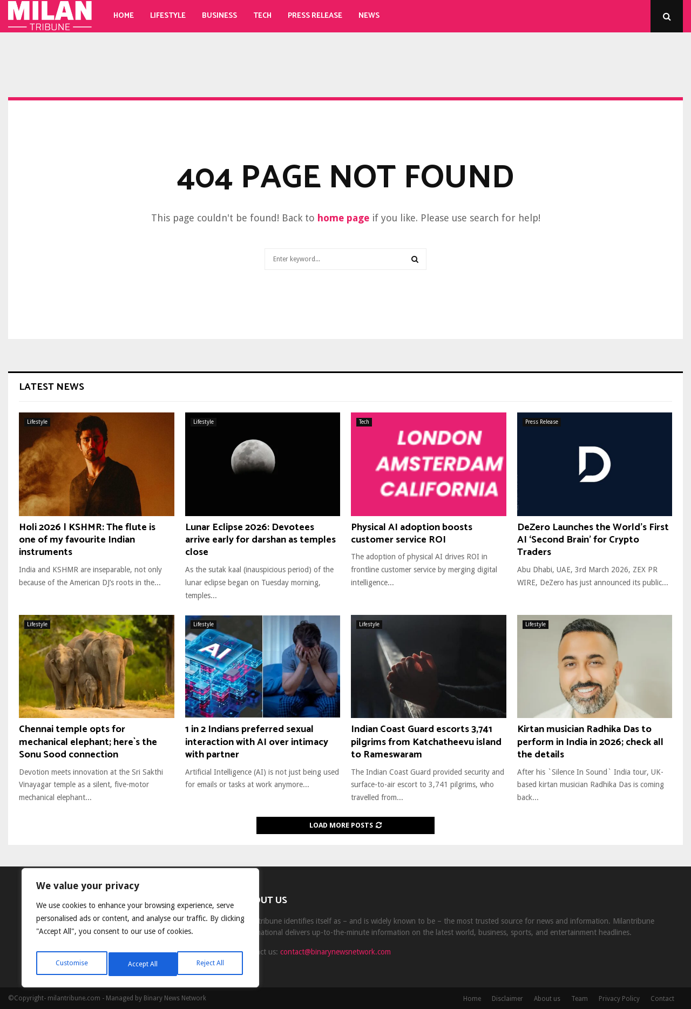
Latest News (51, 387)
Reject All (141, 964)
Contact (662, 999)
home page (343, 218)
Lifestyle (168, 16)
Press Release (315, 16)
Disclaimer (507, 999)
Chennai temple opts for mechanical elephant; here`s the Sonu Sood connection (88, 742)
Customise (70, 964)
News (369, 16)
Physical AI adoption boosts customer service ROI (411, 533)
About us (547, 999)
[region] (140, 930)
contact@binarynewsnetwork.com (335, 951)
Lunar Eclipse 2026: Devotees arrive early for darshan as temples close (260, 540)
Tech (262, 16)
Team (579, 999)
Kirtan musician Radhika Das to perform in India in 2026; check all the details (590, 742)
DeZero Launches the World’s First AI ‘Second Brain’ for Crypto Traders (593, 540)
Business (219, 16)
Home (123, 16)
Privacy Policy (619, 999)
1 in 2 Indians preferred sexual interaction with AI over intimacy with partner (256, 742)
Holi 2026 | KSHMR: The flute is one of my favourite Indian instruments (87, 540)
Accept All (211, 964)
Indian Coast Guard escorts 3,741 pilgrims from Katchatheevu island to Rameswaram (426, 742)
